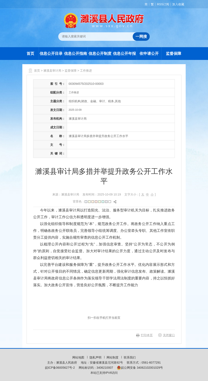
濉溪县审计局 (52, 70)
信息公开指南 (75, 53)
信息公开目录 (51, 53)
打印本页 (147, 335)
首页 (30, 53)
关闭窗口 (169, 335)
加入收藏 (178, 4)
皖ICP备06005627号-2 (60, 367)
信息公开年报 (124, 53)
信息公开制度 (99, 53)
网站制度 (113, 357)
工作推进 (86, 70)
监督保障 (173, 53)
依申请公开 (149, 53)
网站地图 (78, 357)
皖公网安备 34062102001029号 (140, 367)
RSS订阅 (163, 4)
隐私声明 (96, 357)
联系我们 (130, 357)
